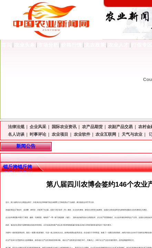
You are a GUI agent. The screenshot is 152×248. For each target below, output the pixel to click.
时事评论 (38, 134)
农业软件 (82, 134)
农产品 (68, 202)
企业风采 (38, 126)
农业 (21, 202)
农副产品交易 (120, 126)
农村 (134, 232)
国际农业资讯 (64, 126)
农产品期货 (92, 126)
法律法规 (16, 126)
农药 (45, 225)
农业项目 (60, 134)
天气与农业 (132, 134)
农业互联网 (105, 134)
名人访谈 (16, 134)
